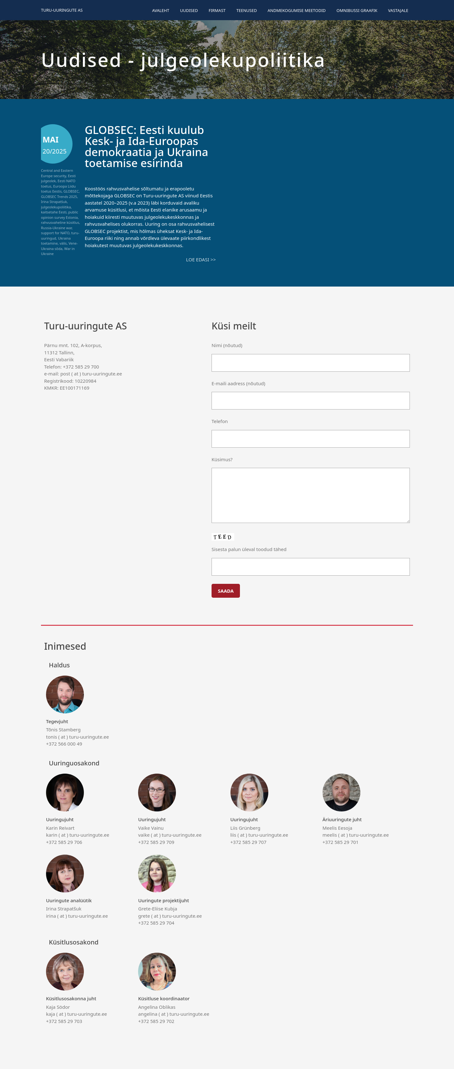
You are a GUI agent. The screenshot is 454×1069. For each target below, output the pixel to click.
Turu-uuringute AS (62, 10)
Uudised (189, 10)
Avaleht (160, 10)
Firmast (217, 10)
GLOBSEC (71, 191)
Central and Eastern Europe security (57, 173)
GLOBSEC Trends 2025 (59, 196)
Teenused (246, 10)
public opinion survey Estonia (59, 215)
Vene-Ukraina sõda (59, 246)
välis (63, 243)
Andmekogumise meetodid (297, 10)
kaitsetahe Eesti (54, 212)
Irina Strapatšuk (54, 201)
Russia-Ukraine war (56, 227)
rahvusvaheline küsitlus (60, 222)
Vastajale (398, 10)
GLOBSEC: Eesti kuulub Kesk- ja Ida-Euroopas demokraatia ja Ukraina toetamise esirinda (146, 146)
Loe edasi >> (201, 259)
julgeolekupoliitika (56, 207)
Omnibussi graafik (356, 10)
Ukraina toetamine (56, 241)
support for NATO (55, 232)
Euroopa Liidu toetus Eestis (58, 189)
